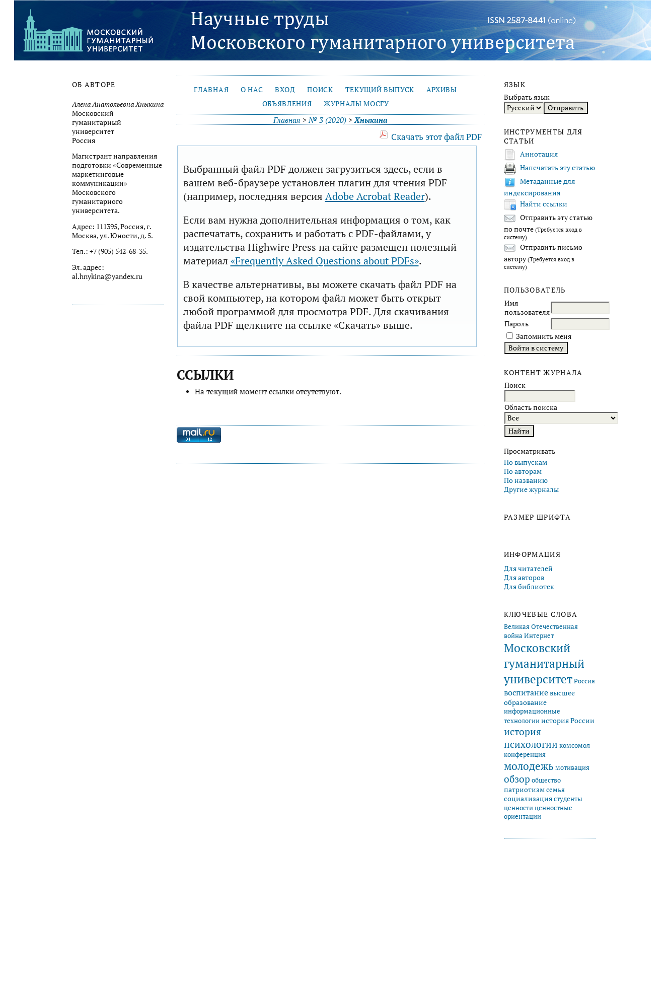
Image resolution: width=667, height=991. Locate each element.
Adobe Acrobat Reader (375, 196)
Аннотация (539, 154)
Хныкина (370, 120)
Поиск (320, 89)
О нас (252, 89)
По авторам (523, 471)
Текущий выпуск (379, 89)
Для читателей (528, 568)
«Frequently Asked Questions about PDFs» (325, 260)
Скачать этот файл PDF (436, 137)
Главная (211, 89)
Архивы (441, 89)
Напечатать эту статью (557, 167)
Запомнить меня (543, 336)
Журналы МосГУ (356, 103)
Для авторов (524, 577)
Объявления (287, 103)
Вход (285, 89)
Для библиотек (529, 586)
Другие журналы (531, 489)
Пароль (516, 323)
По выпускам (525, 462)
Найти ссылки (543, 203)
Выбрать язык (527, 97)
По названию (526, 480)
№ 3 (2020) (327, 120)
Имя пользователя (527, 308)
